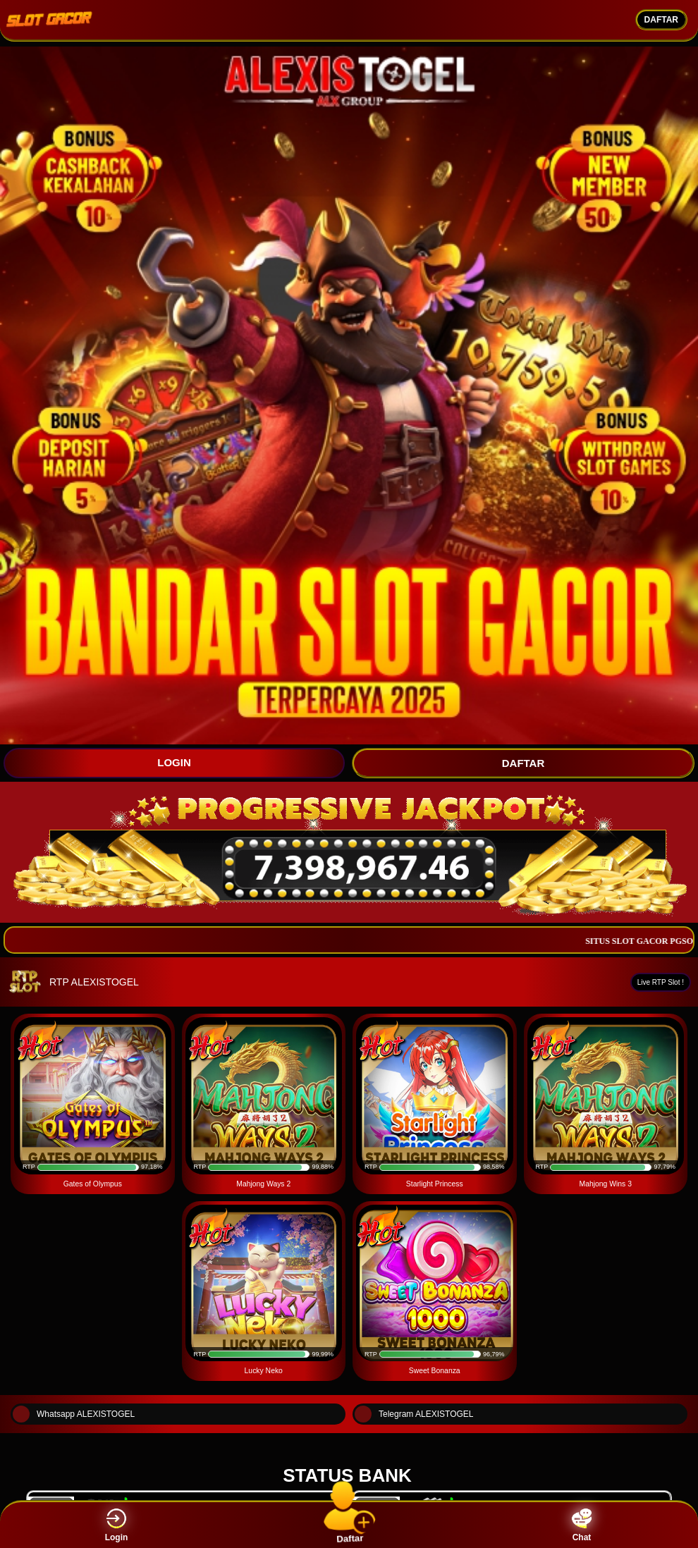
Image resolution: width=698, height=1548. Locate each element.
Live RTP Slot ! (660, 982)
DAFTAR (661, 20)
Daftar (349, 1525)
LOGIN (174, 762)
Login (116, 1525)
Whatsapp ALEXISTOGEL (74, 1414)
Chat (581, 1525)
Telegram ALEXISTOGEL (414, 1414)
